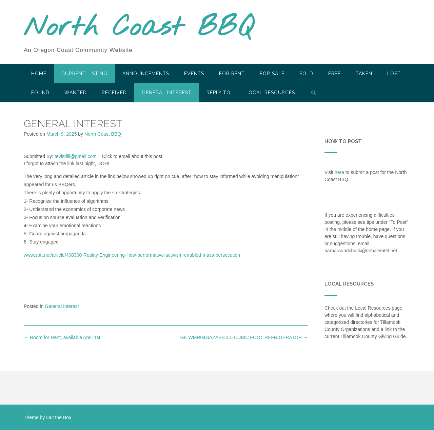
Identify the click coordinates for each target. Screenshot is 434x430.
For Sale (272, 73)
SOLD (306, 73)
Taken (364, 73)
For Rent (232, 73)
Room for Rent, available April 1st (62, 337)
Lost (394, 73)
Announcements (145, 73)
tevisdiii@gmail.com (76, 156)
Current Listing (84, 73)
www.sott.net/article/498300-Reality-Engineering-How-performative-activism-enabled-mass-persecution (132, 255)
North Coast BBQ (138, 28)
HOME (38, 73)
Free (334, 73)
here (339, 172)
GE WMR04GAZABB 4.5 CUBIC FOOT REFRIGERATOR (244, 337)
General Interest (167, 92)
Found (40, 92)
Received (114, 92)
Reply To (218, 92)
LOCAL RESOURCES (270, 92)
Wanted (75, 92)
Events (194, 73)
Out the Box (58, 417)
